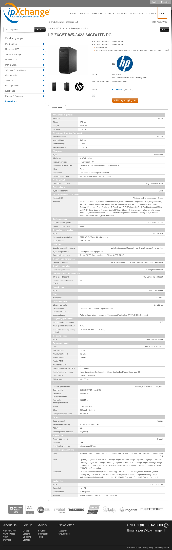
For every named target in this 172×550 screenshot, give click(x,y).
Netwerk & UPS (12, 49)
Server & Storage (13, 54)
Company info (9, 531)
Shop (162, 13)
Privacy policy (148, 547)
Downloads (136, 13)
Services (97, 13)
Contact (151, 13)
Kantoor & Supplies (14, 96)
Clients (109, 13)
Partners (7, 540)
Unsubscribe (64, 534)
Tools (40, 537)
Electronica (10, 91)
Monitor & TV (11, 59)
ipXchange (26, 13)
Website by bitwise (162, 547)
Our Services (9, 534)
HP (113, 63)
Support (122, 13)
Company (84, 13)
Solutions (27, 537)
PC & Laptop (11, 44)
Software (9, 80)
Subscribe (63, 531)
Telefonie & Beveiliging (15, 70)
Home (73, 13)
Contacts (26, 540)
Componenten (11, 75)
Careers (26, 534)
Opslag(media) (12, 86)
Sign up (26, 531)
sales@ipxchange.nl (150, 530)
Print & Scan (11, 65)
